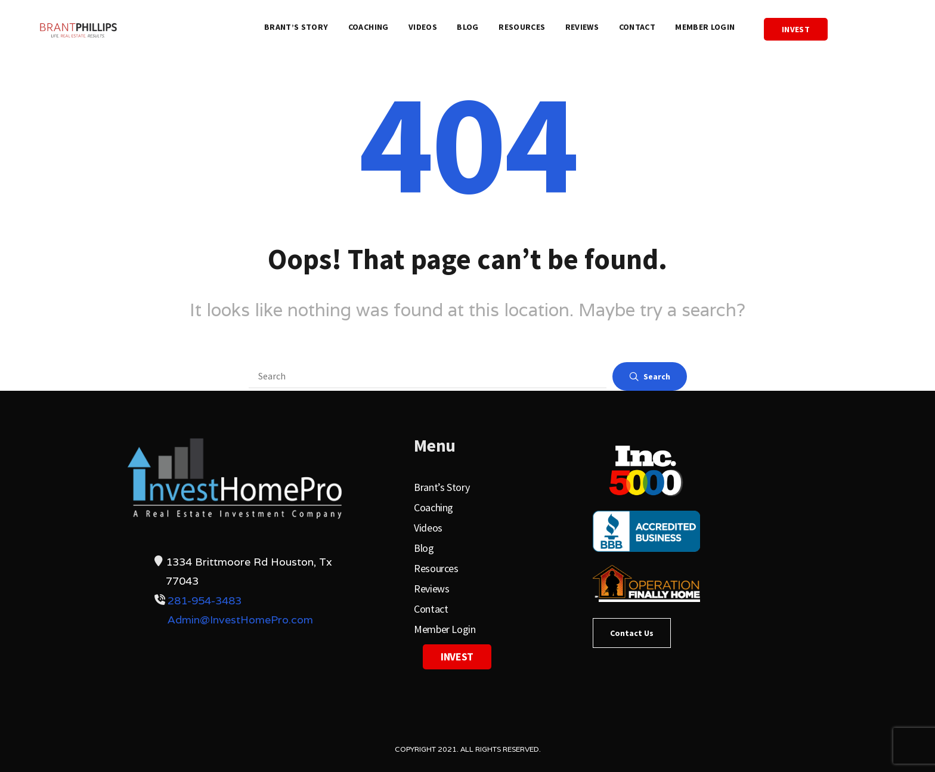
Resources (522, 26)
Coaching (368, 26)
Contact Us (632, 633)
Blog (467, 26)
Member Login (705, 26)
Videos (422, 26)
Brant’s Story (296, 26)
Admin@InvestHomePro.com (240, 619)
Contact (637, 26)
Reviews (582, 26)
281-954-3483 (205, 600)
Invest (796, 29)
